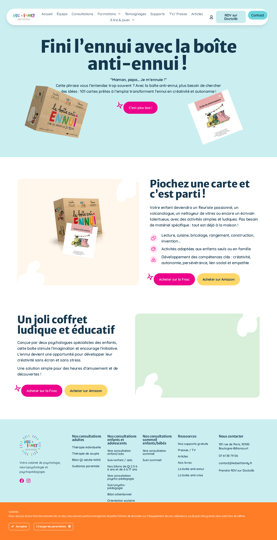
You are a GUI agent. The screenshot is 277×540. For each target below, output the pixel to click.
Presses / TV (186, 450)
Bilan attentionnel (119, 494)
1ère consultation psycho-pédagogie (120, 477)
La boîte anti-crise (190, 475)
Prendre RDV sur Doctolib (236, 470)
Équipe (62, 14)
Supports (157, 14)
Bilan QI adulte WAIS (86, 460)
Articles (197, 14)
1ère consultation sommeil (154, 452)
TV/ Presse (178, 14)
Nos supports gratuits (193, 444)
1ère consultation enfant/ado (119, 452)
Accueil (47, 14)
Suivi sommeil (152, 460)
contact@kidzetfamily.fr (235, 463)
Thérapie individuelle (86, 447)
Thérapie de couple (85, 453)
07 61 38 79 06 (228, 456)
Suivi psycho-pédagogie (116, 486)
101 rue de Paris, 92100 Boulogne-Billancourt (234, 446)
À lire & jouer (122, 20)
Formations (109, 14)
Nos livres (185, 463)
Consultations (82, 14)
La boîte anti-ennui (191, 469)
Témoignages (135, 14)
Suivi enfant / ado (119, 460)
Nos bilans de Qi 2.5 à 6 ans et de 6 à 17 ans (122, 467)
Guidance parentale (86, 466)
